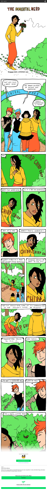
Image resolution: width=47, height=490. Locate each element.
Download (23, 477)
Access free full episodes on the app (23, 460)
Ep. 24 (5, 1)
